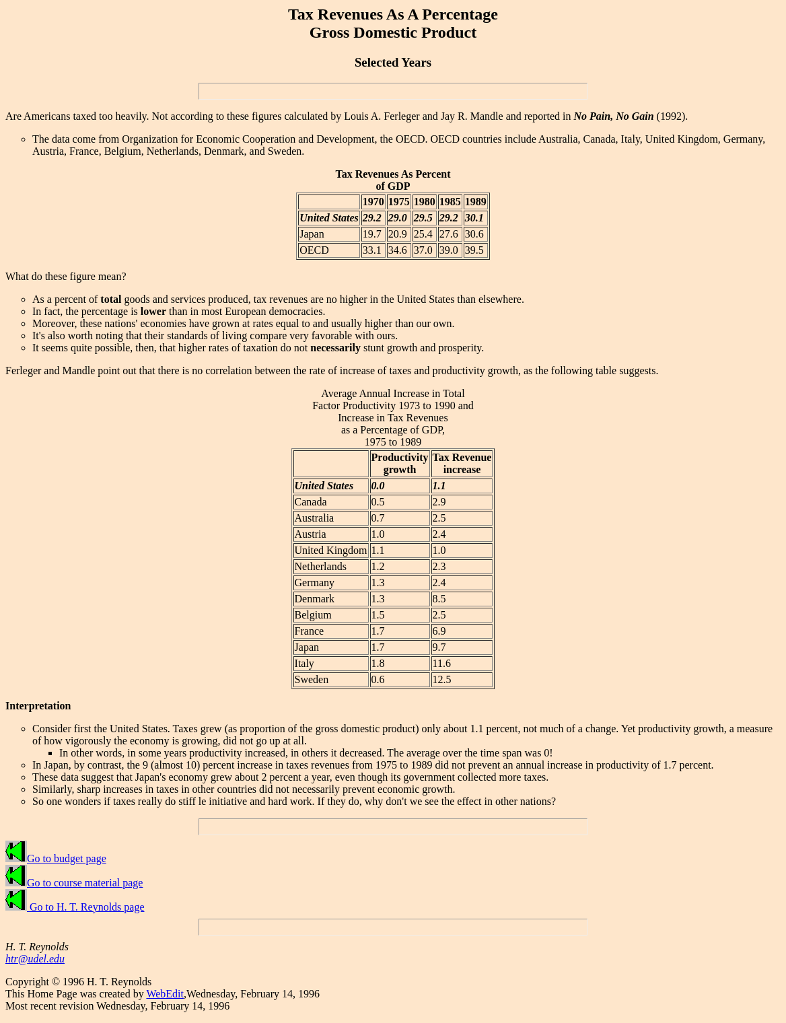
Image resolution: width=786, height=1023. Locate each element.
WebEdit (165, 993)
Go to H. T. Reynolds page (75, 907)
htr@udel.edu (35, 958)
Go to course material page (74, 882)
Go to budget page (55, 858)
